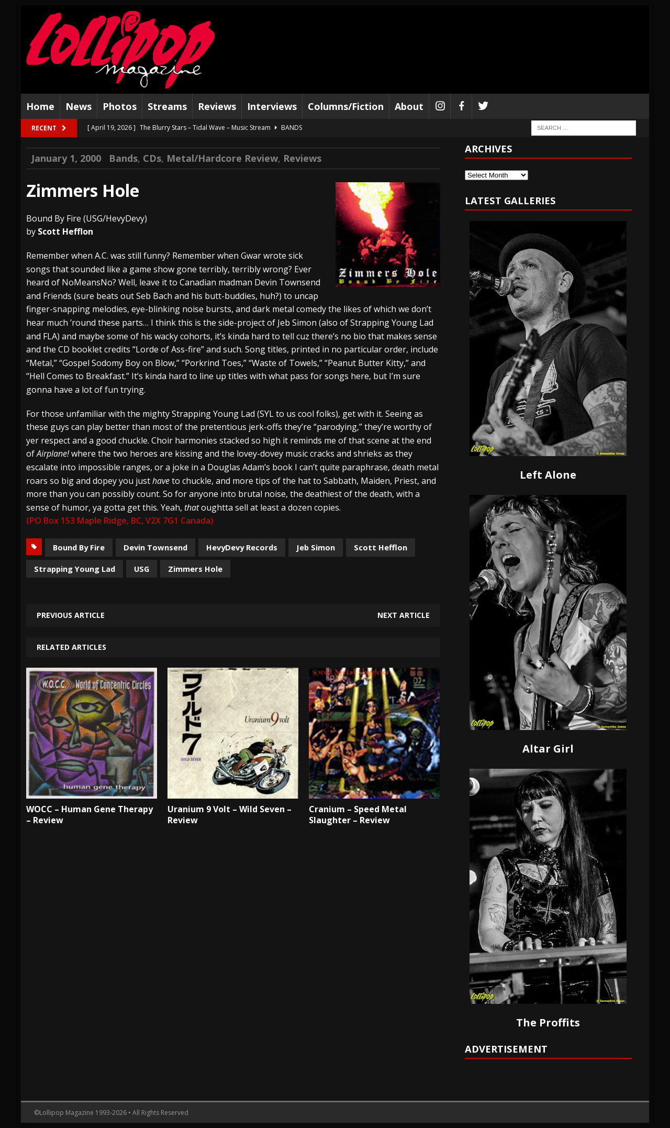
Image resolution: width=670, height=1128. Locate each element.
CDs (152, 158)
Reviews (217, 106)
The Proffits (548, 1022)
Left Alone (548, 475)
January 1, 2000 (66, 158)
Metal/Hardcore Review (222, 158)
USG (141, 568)
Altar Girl (548, 749)
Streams (167, 106)
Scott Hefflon (380, 547)
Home (40, 106)
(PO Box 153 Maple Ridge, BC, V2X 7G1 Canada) (120, 520)
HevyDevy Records (241, 547)
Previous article (71, 615)
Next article (403, 615)
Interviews (272, 106)
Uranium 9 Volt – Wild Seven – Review (230, 814)
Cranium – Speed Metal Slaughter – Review (358, 814)
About (409, 106)
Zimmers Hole (195, 568)
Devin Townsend (155, 547)
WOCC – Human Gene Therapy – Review (89, 814)
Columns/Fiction (346, 106)
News (78, 106)
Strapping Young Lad (74, 568)
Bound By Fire (79, 547)
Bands (123, 158)
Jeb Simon (315, 547)
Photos (120, 106)
